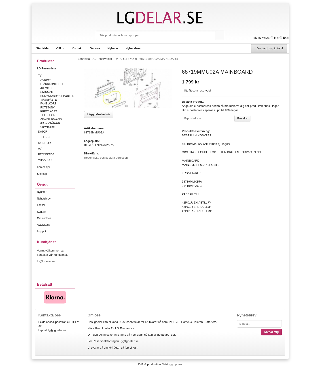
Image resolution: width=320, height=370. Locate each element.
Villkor (60, 48)
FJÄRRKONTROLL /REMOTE (52, 86)
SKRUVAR (46, 92)
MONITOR (56, 143)
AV (56, 148)
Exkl (286, 37)
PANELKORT (48, 103)
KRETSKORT (48, 111)
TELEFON (56, 137)
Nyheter (113, 48)
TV (56, 75)
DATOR (56, 131)
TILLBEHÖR (47, 115)
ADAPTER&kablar (51, 119)
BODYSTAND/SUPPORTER (57, 96)
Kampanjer (43, 167)
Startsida (42, 48)
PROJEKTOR (56, 154)
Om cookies (44, 218)
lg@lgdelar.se (46, 261)
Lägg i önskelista (98, 114)
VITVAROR (56, 160)
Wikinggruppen (172, 364)
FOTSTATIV (47, 107)
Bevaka (242, 118)
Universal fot (47, 127)
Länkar (41, 205)
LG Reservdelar (56, 68)
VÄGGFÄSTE (48, 99)
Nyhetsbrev (133, 48)
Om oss (95, 48)
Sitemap (42, 173)
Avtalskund (43, 224)
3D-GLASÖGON (50, 123)
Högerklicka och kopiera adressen (106, 157)
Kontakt (77, 48)
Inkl (276, 37)
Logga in (42, 231)
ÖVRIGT (45, 80)
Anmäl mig (271, 332)
